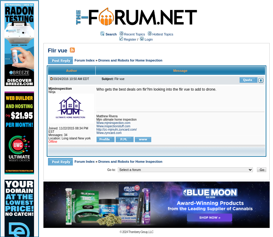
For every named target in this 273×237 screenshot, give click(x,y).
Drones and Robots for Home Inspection (130, 60)
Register (127, 39)
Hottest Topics (162, 34)
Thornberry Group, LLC (140, 232)
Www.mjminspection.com (114, 123)
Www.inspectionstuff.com (114, 126)
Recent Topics (134, 34)
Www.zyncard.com (109, 133)
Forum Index (85, 60)
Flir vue (57, 51)
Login (146, 39)
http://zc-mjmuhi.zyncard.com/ (117, 129)
